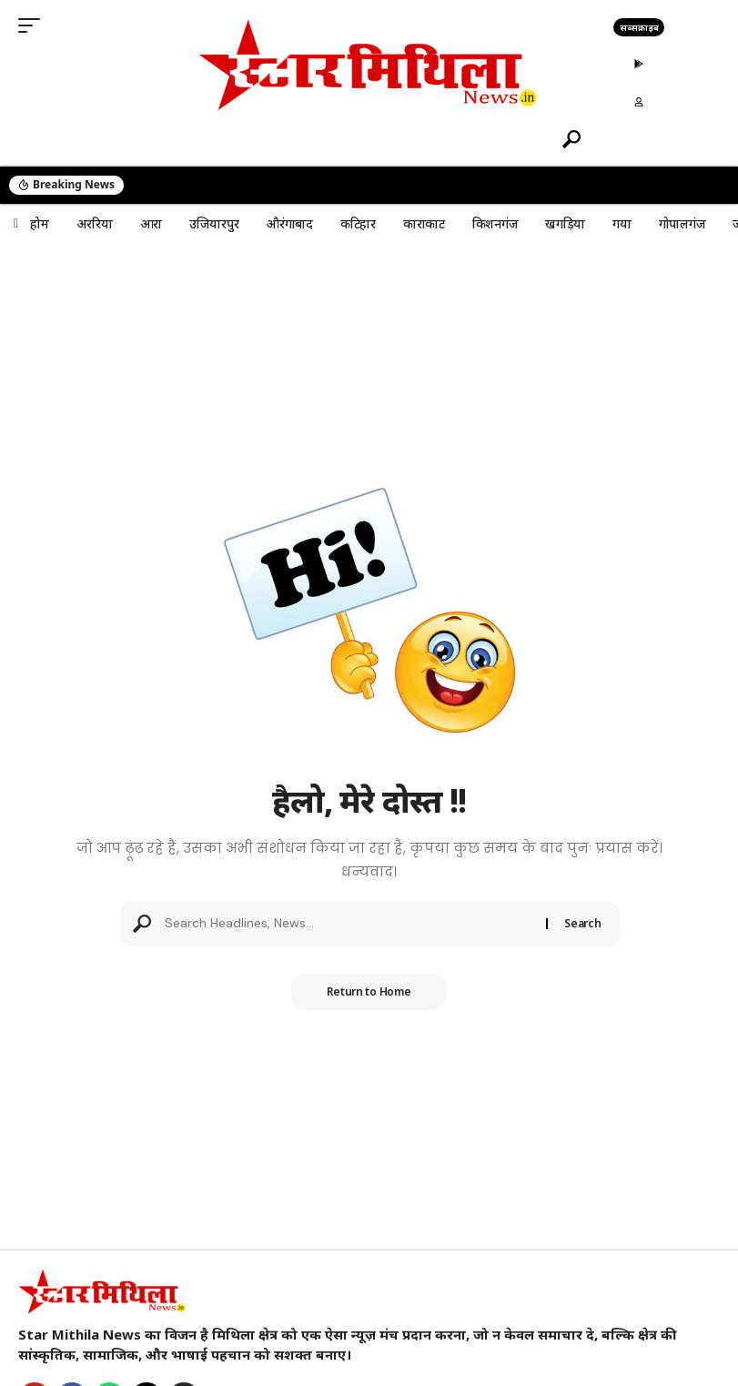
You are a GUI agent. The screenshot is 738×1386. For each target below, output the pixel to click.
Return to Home (369, 991)
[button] (33, 25)
